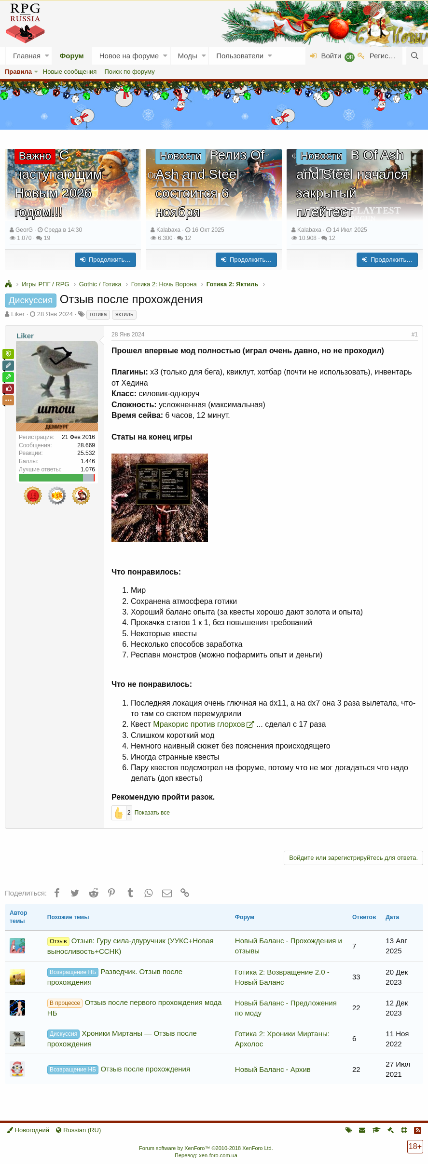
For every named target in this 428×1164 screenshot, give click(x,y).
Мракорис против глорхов (199, 724)
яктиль (124, 314)
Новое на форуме (129, 56)
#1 (415, 334)
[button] (47, 56)
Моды (187, 56)
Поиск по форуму (129, 71)
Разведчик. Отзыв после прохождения (114, 976)
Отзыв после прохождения (118, 1069)
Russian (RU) (78, 1130)
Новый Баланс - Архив (273, 1069)
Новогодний (28, 1130)
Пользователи (239, 56)
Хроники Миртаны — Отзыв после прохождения (122, 1038)
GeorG (24, 230)
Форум (72, 56)
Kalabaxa (168, 230)
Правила (18, 71)
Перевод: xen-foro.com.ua (206, 1155)
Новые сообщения (70, 71)
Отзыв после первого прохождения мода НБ (134, 1007)
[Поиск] (414, 56)
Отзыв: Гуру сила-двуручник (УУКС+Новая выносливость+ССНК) (130, 946)
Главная (27, 56)
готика (98, 314)
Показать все (152, 812)
